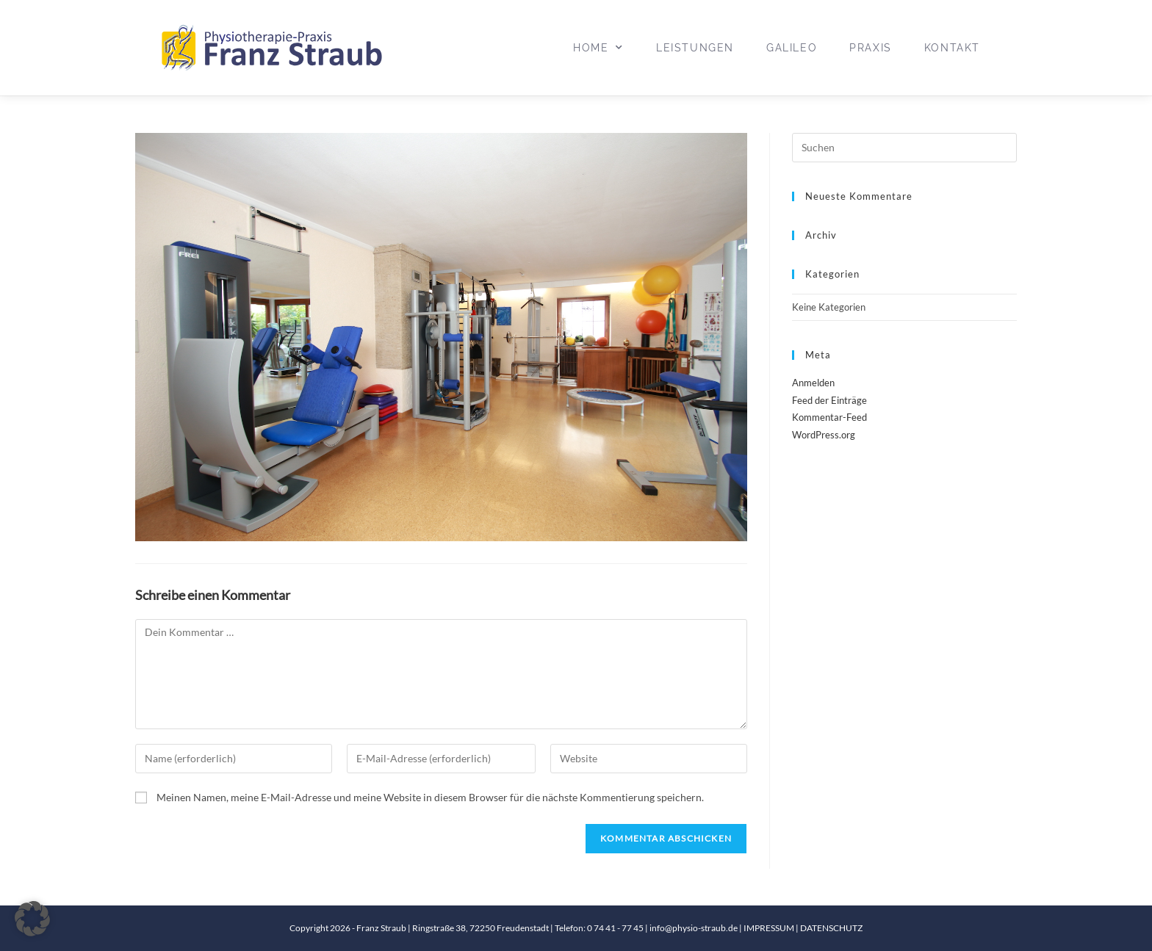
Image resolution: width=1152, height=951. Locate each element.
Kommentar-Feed (829, 417)
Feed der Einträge (829, 400)
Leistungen (695, 48)
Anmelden (813, 382)
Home (598, 48)
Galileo (791, 48)
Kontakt (952, 48)
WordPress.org (823, 435)
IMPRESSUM (770, 927)
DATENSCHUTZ (831, 927)
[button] (32, 918)
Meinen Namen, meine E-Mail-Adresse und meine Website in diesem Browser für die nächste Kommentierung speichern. (430, 797)
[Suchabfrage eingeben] (904, 147)
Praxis (870, 48)
